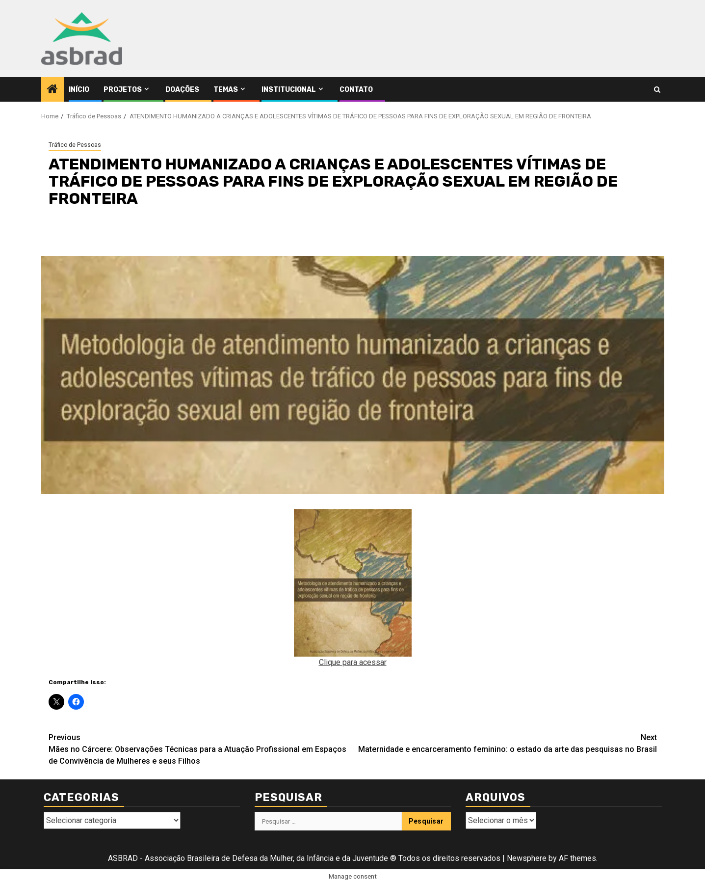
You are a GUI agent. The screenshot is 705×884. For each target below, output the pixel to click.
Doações (182, 89)
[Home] (52, 90)
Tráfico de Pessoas (75, 144)
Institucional (288, 89)
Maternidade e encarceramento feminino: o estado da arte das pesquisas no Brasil (505, 743)
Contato (356, 89)
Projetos (123, 89)
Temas (225, 89)
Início (79, 89)
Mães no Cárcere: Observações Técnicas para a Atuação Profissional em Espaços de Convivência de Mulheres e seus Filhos (201, 749)
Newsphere (527, 858)
